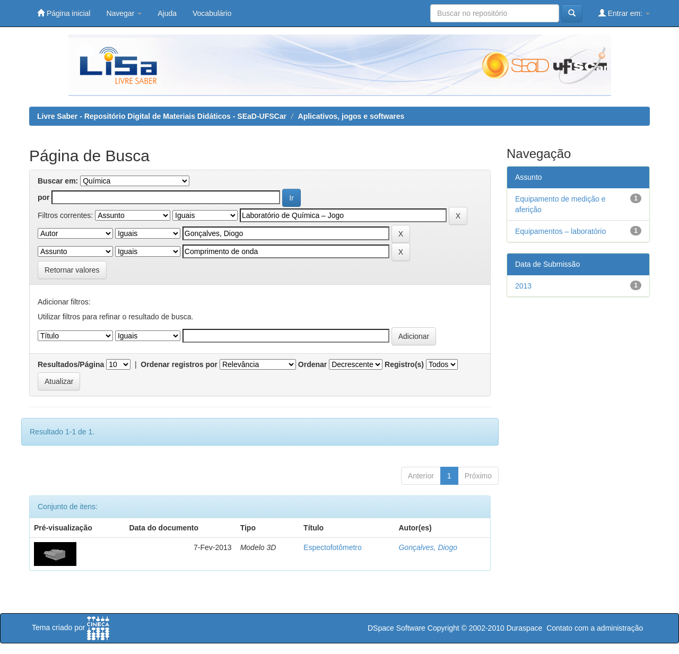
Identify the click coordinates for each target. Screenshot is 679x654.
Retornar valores (72, 270)
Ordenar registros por (179, 364)
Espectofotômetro (332, 547)
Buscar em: (58, 181)
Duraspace (525, 628)
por (44, 197)
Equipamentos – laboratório (560, 231)
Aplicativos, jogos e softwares (351, 116)
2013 (523, 286)
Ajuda (167, 13)
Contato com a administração (594, 628)
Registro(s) (404, 364)
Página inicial (63, 13)
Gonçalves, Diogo (427, 547)
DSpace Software (396, 628)
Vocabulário (212, 13)
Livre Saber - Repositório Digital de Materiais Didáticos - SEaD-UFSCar (161, 116)
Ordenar (312, 364)
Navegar (124, 13)
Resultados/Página (71, 364)
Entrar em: (624, 13)
